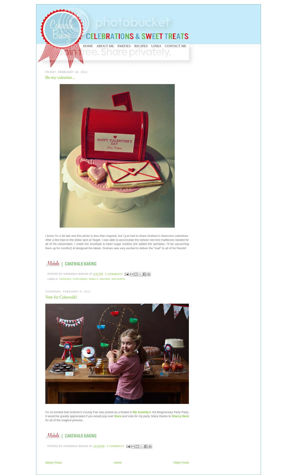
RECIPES (141, 46)
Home (118, 462)
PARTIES (124, 46)
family (93, 279)
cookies (65, 279)
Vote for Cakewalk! (61, 297)
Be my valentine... (60, 77)
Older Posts (181, 462)
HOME (88, 46)
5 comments (114, 274)
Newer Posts (53, 462)
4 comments (115, 446)
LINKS (156, 46)
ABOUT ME (105, 46)
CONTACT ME (175, 46)
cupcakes (80, 279)
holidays (118, 279)
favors (105, 279)
